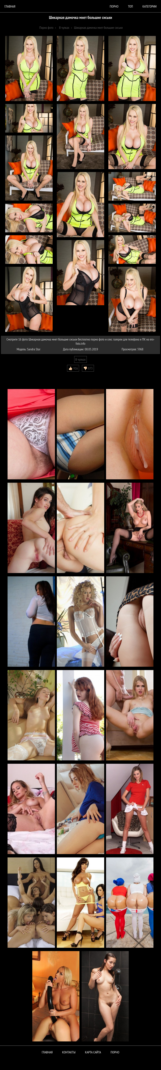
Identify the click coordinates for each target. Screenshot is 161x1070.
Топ (130, 6)
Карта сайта (93, 1052)
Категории (150, 6)
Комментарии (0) (13, 375)
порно (114, 6)
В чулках (80, 359)
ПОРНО (114, 1052)
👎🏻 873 (88, 368)
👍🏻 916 (73, 368)
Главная (9, 6)
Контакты (69, 1052)
